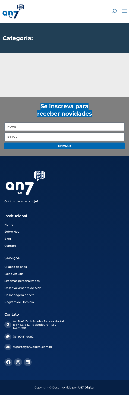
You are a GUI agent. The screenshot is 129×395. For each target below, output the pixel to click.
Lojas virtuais (13, 274)
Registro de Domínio (19, 302)
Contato (10, 245)
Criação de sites (15, 266)
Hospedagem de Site (19, 295)
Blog (7, 238)
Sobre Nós (11, 231)
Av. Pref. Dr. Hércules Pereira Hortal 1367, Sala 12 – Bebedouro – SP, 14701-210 (38, 325)
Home (8, 224)
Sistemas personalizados (22, 281)
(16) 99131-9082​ (23, 336)
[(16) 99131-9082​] (7, 336)
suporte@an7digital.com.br (32, 347)
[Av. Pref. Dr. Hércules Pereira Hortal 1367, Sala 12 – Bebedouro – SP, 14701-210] (7, 324)
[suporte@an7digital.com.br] (7, 347)
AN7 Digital (86, 387)
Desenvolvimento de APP (22, 288)
